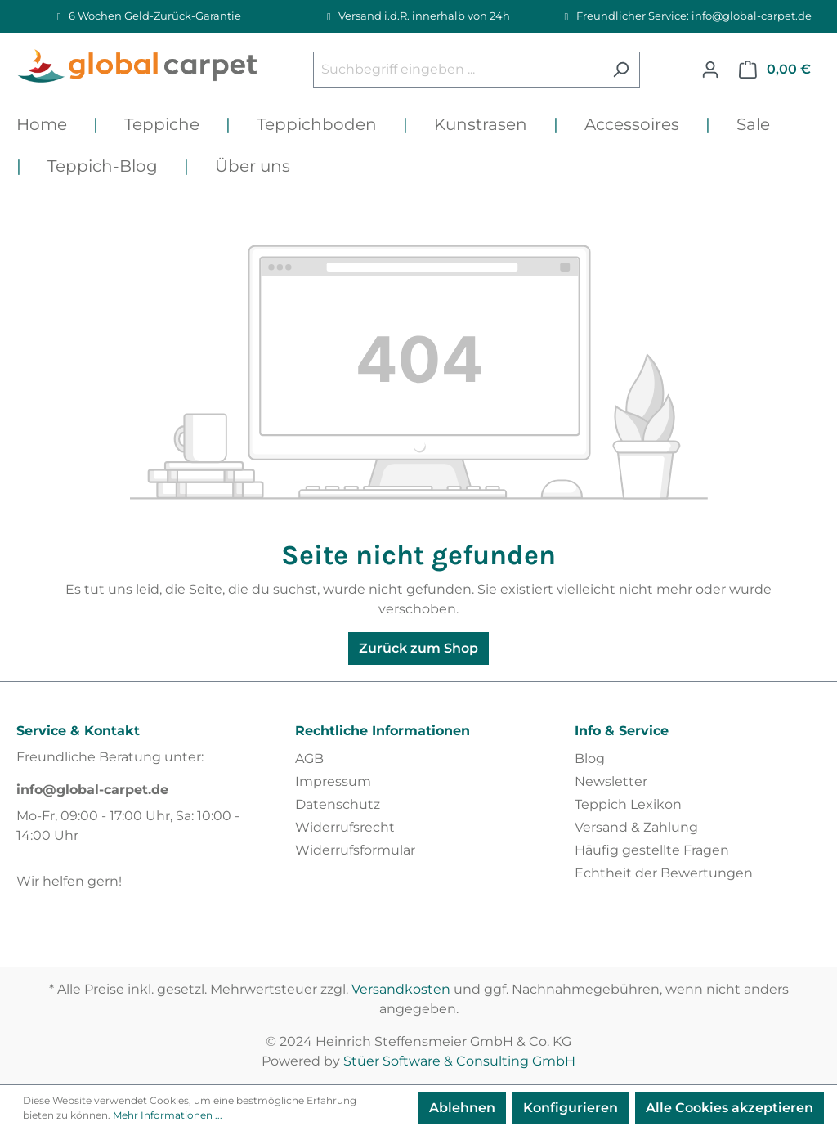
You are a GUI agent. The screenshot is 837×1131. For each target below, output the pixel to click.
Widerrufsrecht (345, 827)
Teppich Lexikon (628, 804)
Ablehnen (462, 1107)
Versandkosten (400, 989)
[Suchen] (621, 70)
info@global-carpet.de (92, 789)
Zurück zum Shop (418, 648)
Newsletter (611, 781)
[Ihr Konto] (710, 69)
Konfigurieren (570, 1107)
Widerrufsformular (355, 850)
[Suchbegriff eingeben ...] (457, 70)
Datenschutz (337, 804)
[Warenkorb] (775, 69)
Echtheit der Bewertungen (664, 873)
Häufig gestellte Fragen (652, 850)
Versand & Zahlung (636, 827)
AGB (309, 758)
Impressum (333, 781)
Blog (590, 758)
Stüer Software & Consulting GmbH (459, 1061)
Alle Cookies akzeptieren (729, 1107)
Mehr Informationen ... (167, 1115)
